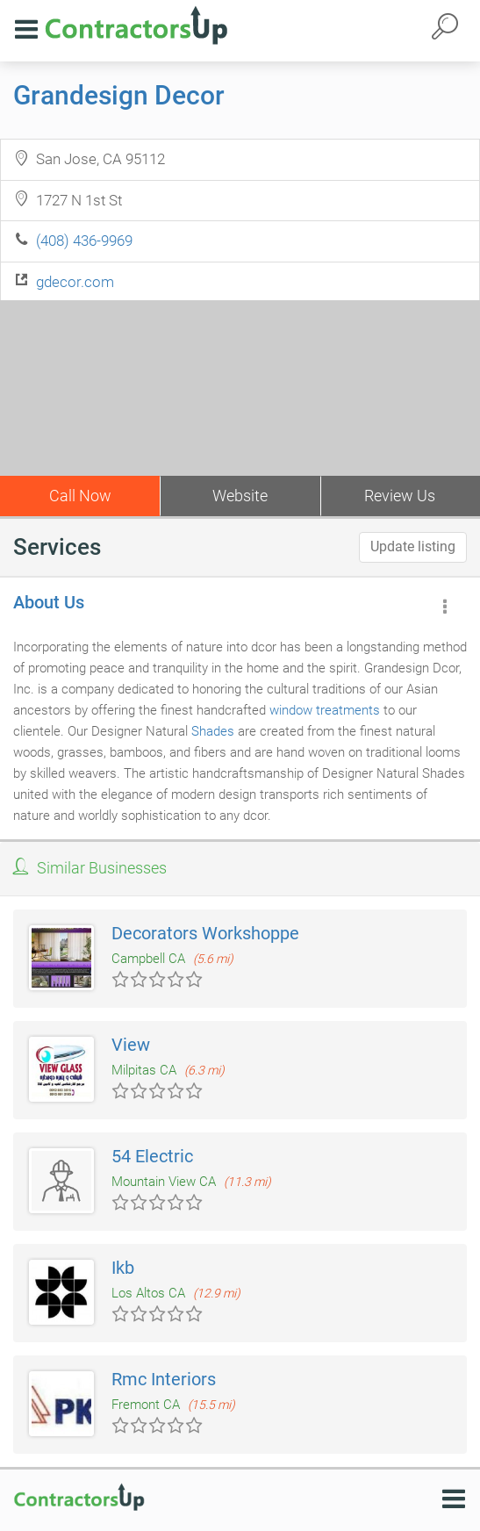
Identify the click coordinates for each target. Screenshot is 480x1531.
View (130, 1044)
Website (240, 495)
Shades (212, 731)
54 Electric (152, 1156)
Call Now (80, 495)
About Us (48, 602)
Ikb (122, 1267)
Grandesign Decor (119, 95)
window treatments (324, 710)
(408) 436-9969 (84, 240)
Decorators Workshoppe (205, 933)
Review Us (399, 495)
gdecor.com (75, 282)
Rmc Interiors (163, 1379)
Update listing (412, 546)
